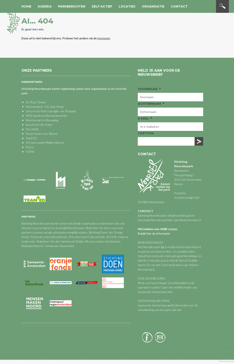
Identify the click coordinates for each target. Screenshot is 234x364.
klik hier (176, 310)
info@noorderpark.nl (181, 215)
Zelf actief (102, 6)
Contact (179, 6)
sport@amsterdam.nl (187, 220)
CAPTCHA (146, 133)
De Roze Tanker (36, 102)
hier (170, 292)
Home (26, 6)
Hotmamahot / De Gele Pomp (45, 106)
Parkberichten (71, 6)
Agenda (45, 6)
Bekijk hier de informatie (154, 233)
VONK (30, 151)
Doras (30, 147)
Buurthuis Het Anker (39, 124)
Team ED (31, 138)
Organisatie (153, 6)
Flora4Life (32, 129)
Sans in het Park (36, 111)
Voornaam (149, 89)
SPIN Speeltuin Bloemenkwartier (47, 115)
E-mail (145, 118)
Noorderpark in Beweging (42, 120)
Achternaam (151, 104)
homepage (104, 38)
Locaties (127, 6)
